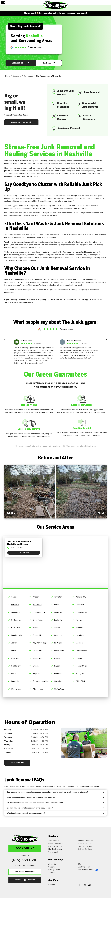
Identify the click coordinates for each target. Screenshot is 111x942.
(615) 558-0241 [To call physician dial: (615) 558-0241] (16, 547)
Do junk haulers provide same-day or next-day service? (55, 808)
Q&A (79, 864)
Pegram (57, 666)
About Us (52, 864)
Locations (17, 76)
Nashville (67, 242)
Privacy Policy (54, 870)
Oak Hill (79, 658)
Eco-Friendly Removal (29, 429)
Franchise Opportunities (25, 880)
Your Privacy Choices (88, 870)
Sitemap (51, 873)
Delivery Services (85, 849)
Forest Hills (15, 628)
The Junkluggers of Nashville (48, 76)
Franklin (36, 628)
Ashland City (81, 597)
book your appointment (22, 302)
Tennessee (28, 76)
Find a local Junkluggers (25, 871)
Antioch (36, 597)
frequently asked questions (58, 786)
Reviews (51, 885)
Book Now (49, 63)
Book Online (24, 848)
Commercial (53, 852)
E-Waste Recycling (56, 846)
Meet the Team (84, 867)
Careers (51, 867)
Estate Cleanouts (85, 843)
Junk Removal (53, 841)
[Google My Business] (89, 885)
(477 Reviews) (69, 329)
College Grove (81, 612)
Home (7, 76)
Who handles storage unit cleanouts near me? (55, 813)
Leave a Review (23, 552)
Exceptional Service (81, 405)
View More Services (21, 122)
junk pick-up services (37, 205)
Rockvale (57, 673)
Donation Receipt (82, 428)
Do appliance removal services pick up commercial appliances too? (55, 803)
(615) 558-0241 (20, 63)
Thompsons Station (40, 681)
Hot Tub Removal (55, 849)
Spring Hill (80, 673)
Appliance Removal (85, 841)
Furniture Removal (55, 843)
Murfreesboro (81, 651)
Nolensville (37, 658)
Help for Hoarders (85, 846)
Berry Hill (15, 605)
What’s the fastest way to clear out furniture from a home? (55, 797)
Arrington (58, 597)
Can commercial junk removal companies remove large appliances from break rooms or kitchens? (55, 792)
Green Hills (37, 635)
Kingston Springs (40, 643)
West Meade (16, 689)
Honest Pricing (29, 405)
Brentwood (37, 605)
